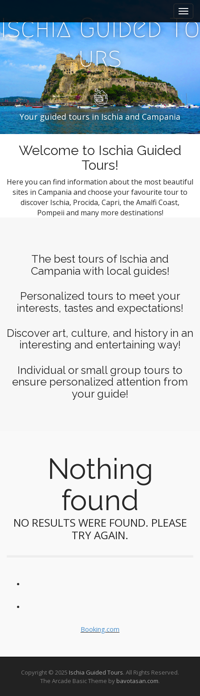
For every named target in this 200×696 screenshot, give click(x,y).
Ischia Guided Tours (96, 672)
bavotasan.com (137, 681)
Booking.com (100, 629)
